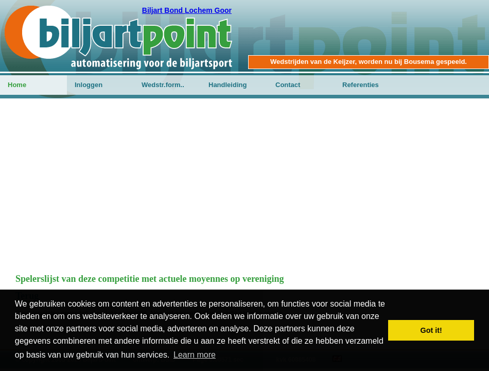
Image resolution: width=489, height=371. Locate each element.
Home (17, 85)
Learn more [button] (194, 354)
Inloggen (88, 85)
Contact (287, 85)
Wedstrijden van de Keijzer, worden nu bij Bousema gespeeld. (368, 61)
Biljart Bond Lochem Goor (187, 10)
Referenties (360, 85)
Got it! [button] (431, 330)
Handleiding (227, 85)
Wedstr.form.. (163, 85)
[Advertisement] (244, 191)
